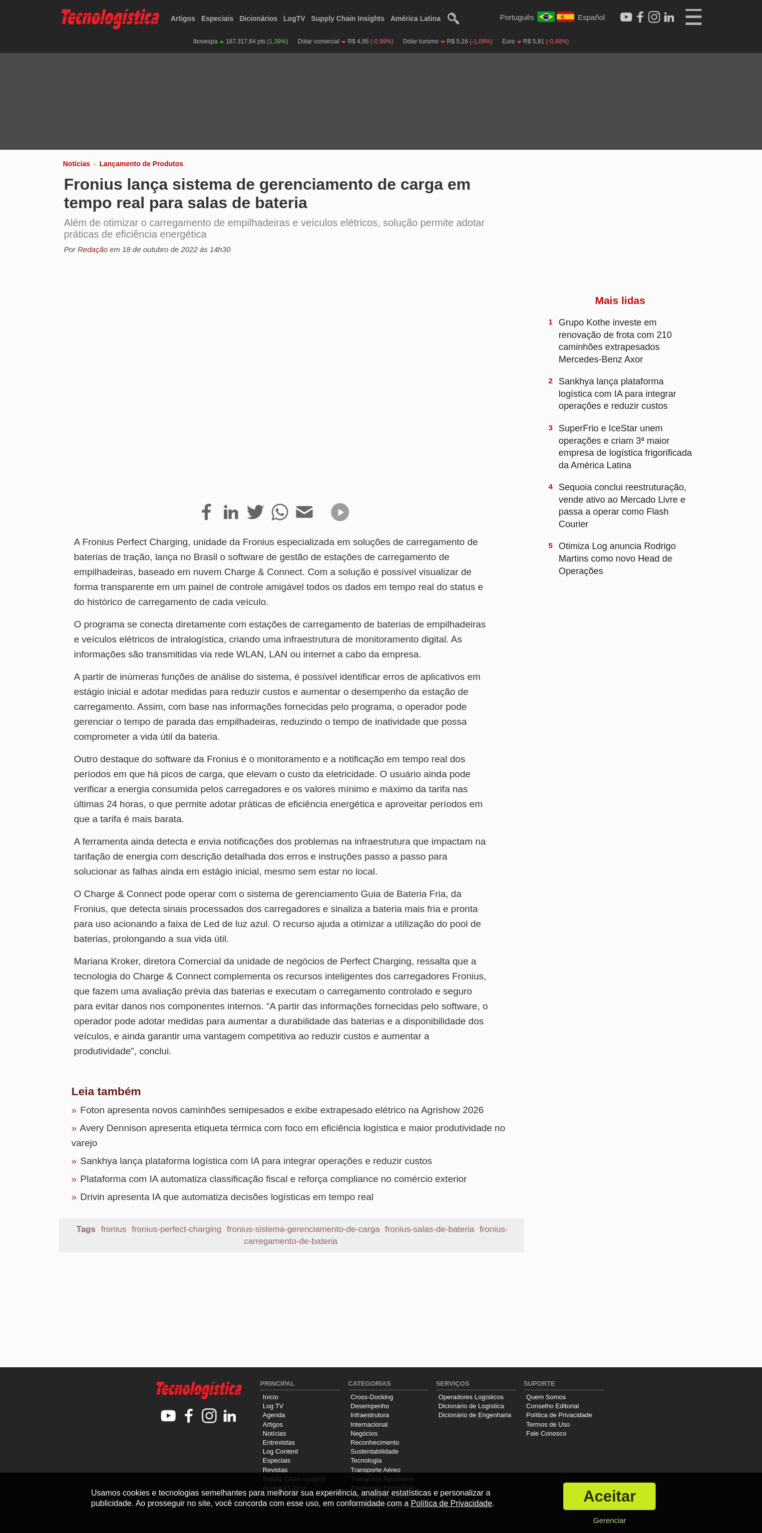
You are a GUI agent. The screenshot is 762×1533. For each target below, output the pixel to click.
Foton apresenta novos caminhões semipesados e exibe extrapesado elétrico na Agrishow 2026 (282, 1110)
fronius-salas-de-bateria (429, 1229)
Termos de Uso (548, 1424)
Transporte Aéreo (375, 1470)
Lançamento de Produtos (141, 164)
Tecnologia (366, 1460)
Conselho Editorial (552, 1406)
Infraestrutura (370, 1415)
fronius (113, 1229)
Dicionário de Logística (471, 1406)
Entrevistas (279, 1442)
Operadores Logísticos (471, 1397)
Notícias (76, 164)
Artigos (183, 18)
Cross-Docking (372, 1397)
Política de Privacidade (559, 1415)
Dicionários (258, 18)
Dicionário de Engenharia (474, 1415)
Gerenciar (609, 1520)
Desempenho (370, 1406)
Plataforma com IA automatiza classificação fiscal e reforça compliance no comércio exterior (273, 1179)
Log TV (273, 1406)
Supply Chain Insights (347, 18)
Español (591, 17)
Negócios (364, 1433)
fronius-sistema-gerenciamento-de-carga (303, 1229)
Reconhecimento (375, 1442)
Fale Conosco (546, 1433)
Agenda (274, 1415)
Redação (93, 249)
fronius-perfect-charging (177, 1229)
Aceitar (609, 1496)
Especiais (217, 18)
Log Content (280, 1451)
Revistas (275, 1470)
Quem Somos (546, 1397)
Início (270, 1397)
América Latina (415, 18)
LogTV (295, 18)
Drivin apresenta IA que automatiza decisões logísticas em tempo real (227, 1197)
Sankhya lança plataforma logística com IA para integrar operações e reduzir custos (256, 1161)
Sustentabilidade (374, 1451)
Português (517, 17)
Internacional (369, 1424)
